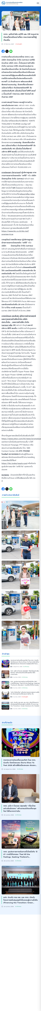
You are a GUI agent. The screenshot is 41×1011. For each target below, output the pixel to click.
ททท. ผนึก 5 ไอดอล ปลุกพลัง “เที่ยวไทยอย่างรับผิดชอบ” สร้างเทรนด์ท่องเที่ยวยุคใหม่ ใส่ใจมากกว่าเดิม (24, 672)
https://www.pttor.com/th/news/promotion (21, 438)
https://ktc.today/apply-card (14, 463)
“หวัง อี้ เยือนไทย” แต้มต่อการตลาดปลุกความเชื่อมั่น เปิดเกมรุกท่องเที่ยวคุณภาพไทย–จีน (24, 693)
